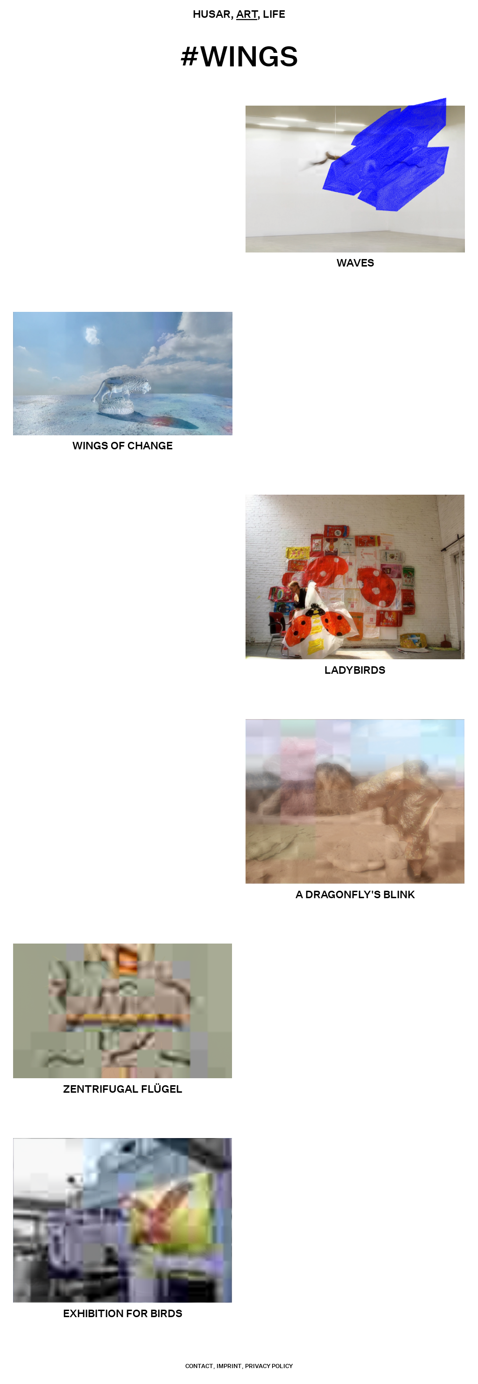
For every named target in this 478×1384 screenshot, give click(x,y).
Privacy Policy (269, 1366)
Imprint (229, 1366)
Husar (212, 14)
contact (199, 1366)
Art (246, 14)
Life (274, 14)
